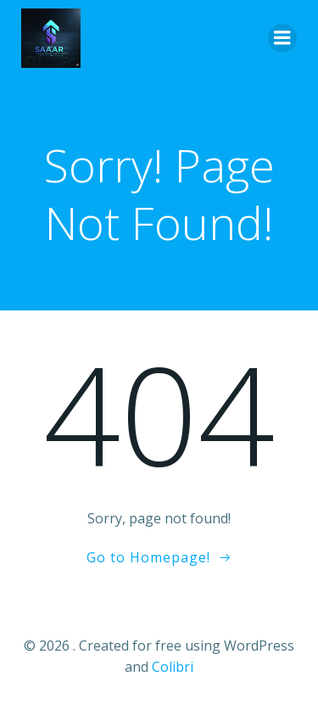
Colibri (172, 666)
